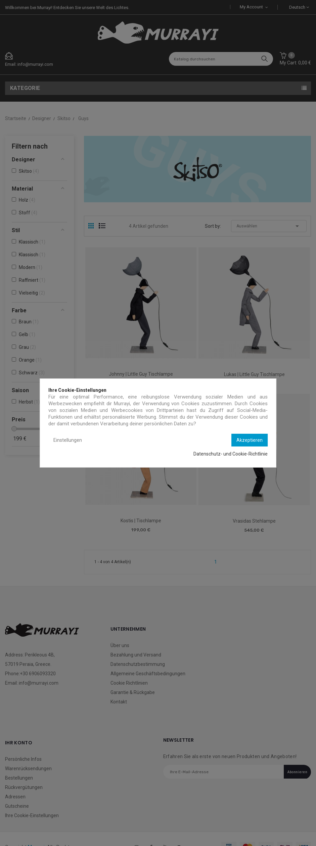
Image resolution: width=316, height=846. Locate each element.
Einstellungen (67, 440)
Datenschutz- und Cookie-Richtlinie (230, 454)
